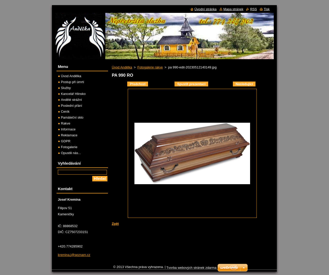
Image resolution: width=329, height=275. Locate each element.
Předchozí (137, 84)
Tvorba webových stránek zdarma (191, 269)
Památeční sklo (72, 117)
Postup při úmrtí (72, 82)
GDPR (65, 141)
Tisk (267, 9)
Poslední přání (71, 106)
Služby (66, 88)
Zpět (115, 224)
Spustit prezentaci (191, 84)
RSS (253, 9)
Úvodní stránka (205, 9)
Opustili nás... (71, 153)
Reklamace (69, 135)
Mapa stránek (233, 9)
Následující (244, 84)
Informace (68, 129)
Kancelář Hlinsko (73, 94)
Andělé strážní (71, 100)
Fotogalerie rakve (150, 67)
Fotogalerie (69, 147)
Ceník (65, 111)
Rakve (65, 123)
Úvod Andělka (122, 67)
